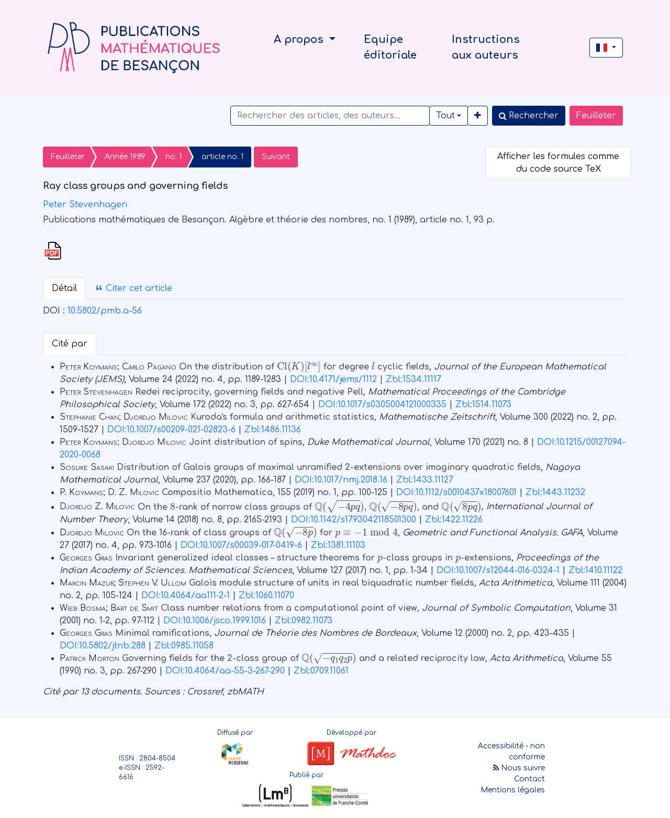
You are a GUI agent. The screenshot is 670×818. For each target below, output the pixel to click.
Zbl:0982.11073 (303, 620)
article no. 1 (222, 157)
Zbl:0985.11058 (184, 646)
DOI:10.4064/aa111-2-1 (185, 595)
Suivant (276, 157)
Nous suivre (519, 768)
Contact (529, 779)
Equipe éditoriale (390, 47)
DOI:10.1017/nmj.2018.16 (341, 480)
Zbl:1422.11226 (454, 519)
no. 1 (173, 157)
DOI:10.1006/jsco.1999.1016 (214, 620)
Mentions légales (513, 790)
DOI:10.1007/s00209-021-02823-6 (171, 429)
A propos (300, 39)
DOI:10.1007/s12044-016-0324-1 (498, 570)
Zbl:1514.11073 (483, 404)
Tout (445, 115)
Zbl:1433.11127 (424, 480)
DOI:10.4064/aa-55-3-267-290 (225, 671)
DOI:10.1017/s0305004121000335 (382, 404)
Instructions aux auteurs (486, 47)
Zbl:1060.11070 (266, 595)
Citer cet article (133, 288)
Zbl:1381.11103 (338, 545)
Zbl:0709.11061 (321, 671)
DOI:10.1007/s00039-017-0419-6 (241, 545)
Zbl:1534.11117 (413, 379)
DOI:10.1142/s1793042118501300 (353, 519)
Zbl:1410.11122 (595, 570)
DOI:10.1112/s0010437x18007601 (456, 492)
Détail (64, 288)
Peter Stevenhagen (85, 204)
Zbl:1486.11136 (272, 429)
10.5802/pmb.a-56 (105, 311)
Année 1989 (125, 157)
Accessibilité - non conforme (511, 751)
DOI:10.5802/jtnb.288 (103, 646)
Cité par (69, 344)
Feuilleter (596, 115)
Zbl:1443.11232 (555, 492)
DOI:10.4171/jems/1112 (333, 379)
